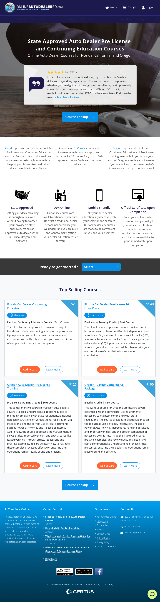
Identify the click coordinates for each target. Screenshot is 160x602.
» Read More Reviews (67, 97)
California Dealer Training (31, 19)
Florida (9, 148)
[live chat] (152, 594)
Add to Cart (30, 369)
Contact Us (102, 520)
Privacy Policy (103, 542)
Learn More (53, 369)
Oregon (116, 148)
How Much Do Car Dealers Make (62, 528)
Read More (51, 558)
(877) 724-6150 (132, 526)
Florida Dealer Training (81, 19)
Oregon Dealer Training (130, 19)
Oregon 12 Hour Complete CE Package (104, 386)
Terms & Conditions (106, 546)
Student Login (103, 525)
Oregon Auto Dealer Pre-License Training (28, 386)
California (79, 148)
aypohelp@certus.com (135, 532)
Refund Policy (103, 538)
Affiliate (100, 529)
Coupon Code (103, 533)
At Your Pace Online (106, 516)
